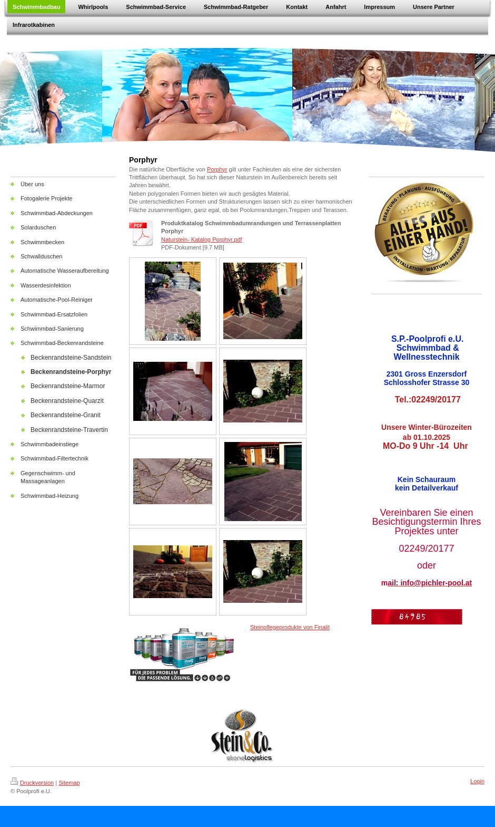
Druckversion (32, 783)
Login (477, 781)
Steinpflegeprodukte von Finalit (290, 627)
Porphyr (217, 169)
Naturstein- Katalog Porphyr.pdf (201, 239)
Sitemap (69, 783)
